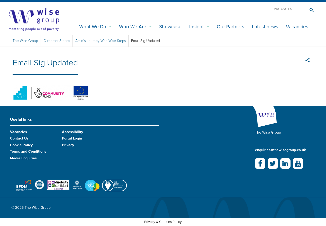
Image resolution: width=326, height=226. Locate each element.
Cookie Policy (21, 145)
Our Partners (230, 27)
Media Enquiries (23, 158)
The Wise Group (25, 41)
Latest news (265, 27)
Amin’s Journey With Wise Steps (100, 41)
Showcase (170, 27)
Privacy (68, 145)
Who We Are (132, 27)
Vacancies (283, 9)
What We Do (92, 27)
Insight (196, 27)
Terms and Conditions (28, 151)
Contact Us (19, 138)
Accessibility (72, 132)
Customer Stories (56, 41)
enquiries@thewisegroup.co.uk (280, 150)
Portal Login (72, 138)
